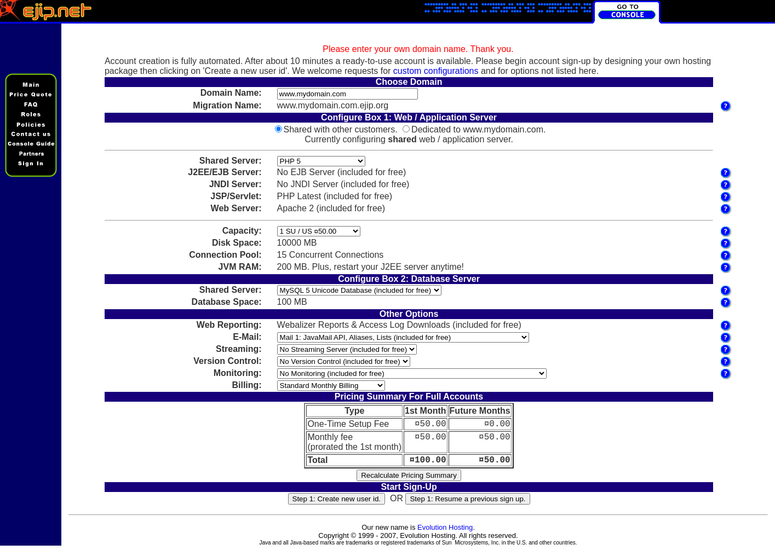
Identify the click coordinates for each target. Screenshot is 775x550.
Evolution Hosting (445, 532)
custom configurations (436, 71)
